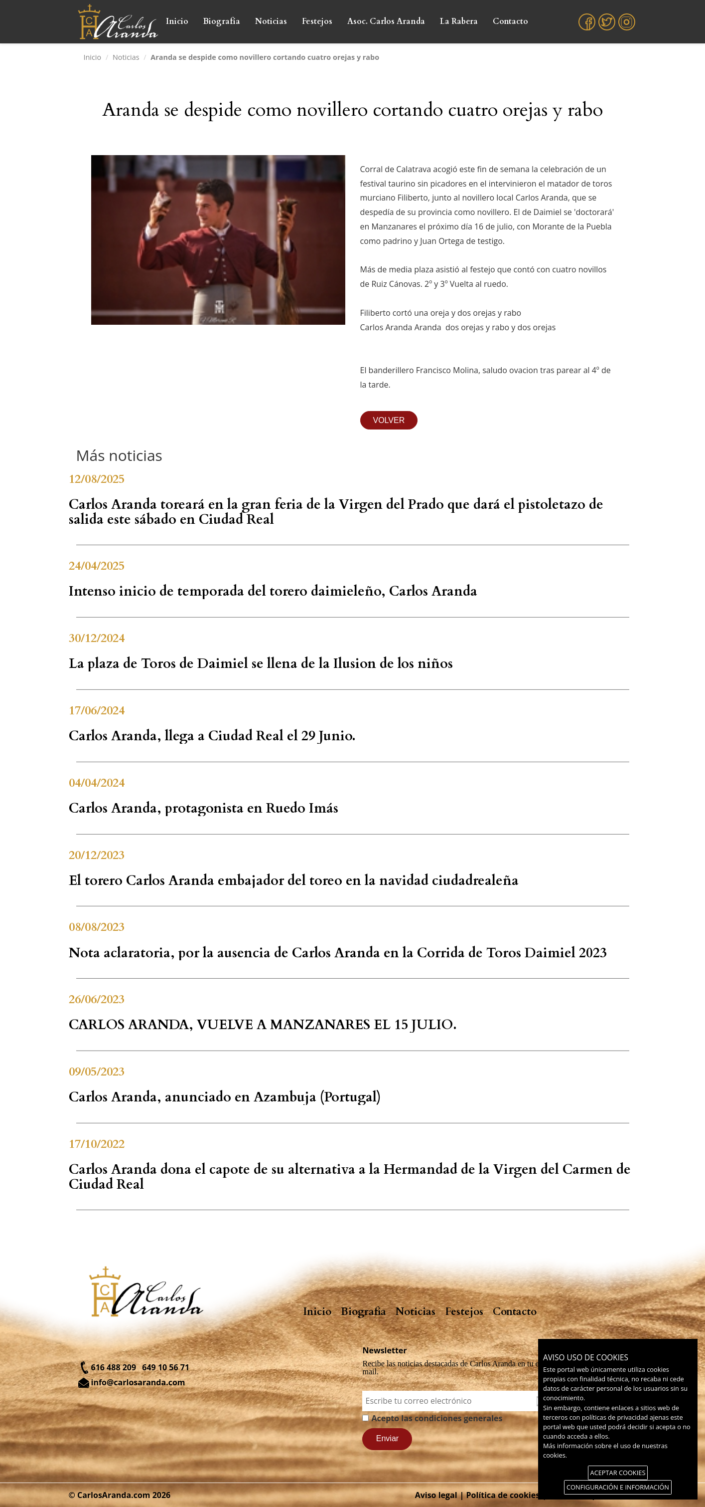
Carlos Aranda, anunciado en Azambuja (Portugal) (225, 1097)
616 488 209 (114, 1367)
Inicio (177, 21)
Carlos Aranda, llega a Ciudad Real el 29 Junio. (212, 736)
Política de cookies (503, 1495)
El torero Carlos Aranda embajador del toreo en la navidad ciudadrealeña (294, 880)
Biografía (221, 21)
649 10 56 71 (165, 1367)
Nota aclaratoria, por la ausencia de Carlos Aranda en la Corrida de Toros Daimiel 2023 (338, 953)
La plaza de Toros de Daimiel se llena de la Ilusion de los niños (261, 663)
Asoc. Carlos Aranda (386, 21)
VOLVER (389, 420)
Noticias (271, 21)
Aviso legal (436, 1495)
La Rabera (459, 21)
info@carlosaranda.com (138, 1382)
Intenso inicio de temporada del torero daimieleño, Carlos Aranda (273, 591)
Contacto (510, 21)
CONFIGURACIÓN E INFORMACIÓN (617, 1487)
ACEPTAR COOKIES (618, 1472)
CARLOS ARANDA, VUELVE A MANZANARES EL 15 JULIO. (263, 1025)
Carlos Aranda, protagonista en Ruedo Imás (203, 808)
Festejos (317, 21)
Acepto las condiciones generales (436, 1418)
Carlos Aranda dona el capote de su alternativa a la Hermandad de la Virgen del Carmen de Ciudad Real (350, 1177)
